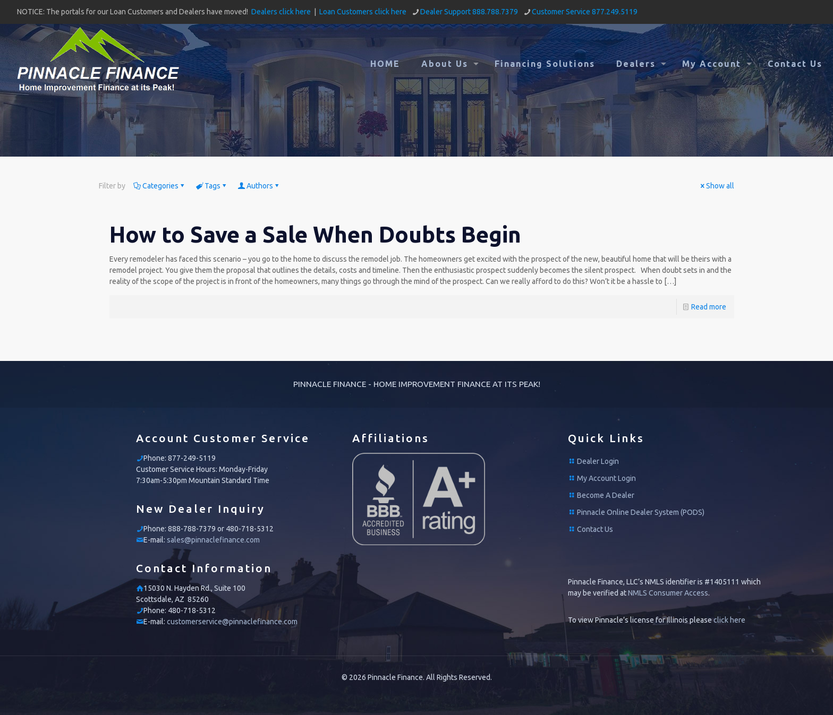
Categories (159, 186)
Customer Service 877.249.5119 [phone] (585, 11)
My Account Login (606, 478)
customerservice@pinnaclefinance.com (232, 621)
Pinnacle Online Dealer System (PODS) (640, 512)
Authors (258, 186)
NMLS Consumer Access (668, 593)
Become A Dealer (605, 495)
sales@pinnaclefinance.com (213, 540)
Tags (212, 186)
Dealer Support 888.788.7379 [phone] (469, 11)
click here (729, 620)
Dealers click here (281, 11)
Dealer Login (598, 461)
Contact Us (595, 529)
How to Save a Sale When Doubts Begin (315, 234)
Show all (716, 186)
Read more (708, 307)
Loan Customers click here (362, 11)
